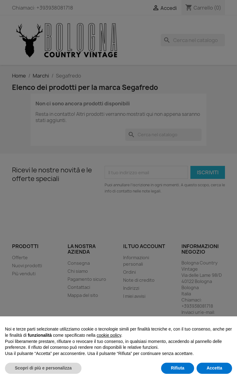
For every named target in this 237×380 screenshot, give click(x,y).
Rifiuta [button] (178, 367)
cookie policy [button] (109, 335)
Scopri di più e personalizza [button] (43, 367)
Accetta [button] (214, 367)
